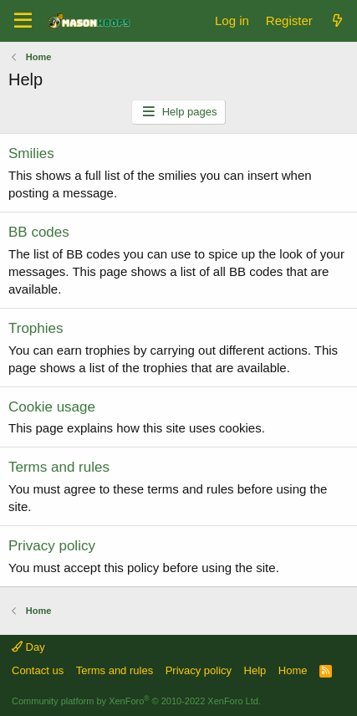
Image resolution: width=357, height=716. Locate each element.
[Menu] (23, 21)
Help (255, 670)
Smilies (31, 153)
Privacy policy (51, 546)
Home (293, 670)
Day (28, 647)
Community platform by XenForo (136, 701)
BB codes (38, 232)
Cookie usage (51, 407)
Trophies (36, 328)
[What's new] (337, 20)
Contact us (38, 670)
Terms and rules (59, 467)
